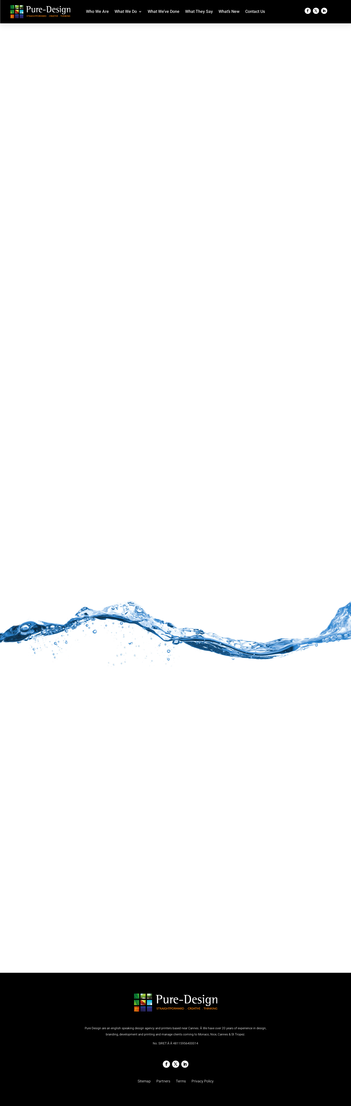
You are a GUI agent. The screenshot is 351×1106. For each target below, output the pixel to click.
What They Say (199, 12)
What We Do (126, 12)
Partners (163, 1082)
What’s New (229, 12)
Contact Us (255, 12)
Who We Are (97, 12)
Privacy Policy (203, 1082)
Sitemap (144, 1082)
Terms (181, 1082)
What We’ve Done (163, 12)
